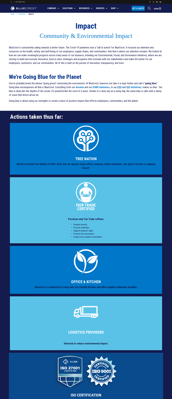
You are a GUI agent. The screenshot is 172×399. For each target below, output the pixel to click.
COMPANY (21, 14)
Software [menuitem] (55, 323)
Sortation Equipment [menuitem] (59, 311)
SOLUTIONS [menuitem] (67, 8)
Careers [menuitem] (130, 311)
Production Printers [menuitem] (59, 317)
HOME (12, 14)
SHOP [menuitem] (113, 8)
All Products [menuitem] (56, 299)
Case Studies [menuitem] (132, 317)
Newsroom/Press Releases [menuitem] (137, 353)
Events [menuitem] (129, 323)
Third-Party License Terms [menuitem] (24, 359)
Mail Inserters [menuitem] (57, 305)
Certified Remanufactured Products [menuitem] (65, 335)
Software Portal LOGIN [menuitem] (135, 365)
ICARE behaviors (101, 87)
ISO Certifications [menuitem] (58, 347)
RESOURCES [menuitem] (84, 8)
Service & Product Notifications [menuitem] (26, 365)
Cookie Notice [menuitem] (20, 305)
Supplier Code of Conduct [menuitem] (24, 347)
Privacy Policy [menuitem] (20, 329)
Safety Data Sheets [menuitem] (59, 341)
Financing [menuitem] (130, 329)
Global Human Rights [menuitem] (22, 323)
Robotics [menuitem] (55, 329)
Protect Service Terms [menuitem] (23, 335)
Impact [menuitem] (129, 335)
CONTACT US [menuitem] (131, 299)
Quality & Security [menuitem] (21, 341)
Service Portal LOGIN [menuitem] (134, 359)
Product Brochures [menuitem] (59, 353)
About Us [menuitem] (130, 305)
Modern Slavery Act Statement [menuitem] (26, 317)
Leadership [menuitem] (131, 341)
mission (80, 87)
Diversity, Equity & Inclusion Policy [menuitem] (27, 311)
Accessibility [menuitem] (20, 299)
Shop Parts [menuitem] (94, 299)
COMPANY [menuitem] (51, 8)
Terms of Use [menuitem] (20, 353)
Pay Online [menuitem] (93, 305)
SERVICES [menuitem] (100, 8)
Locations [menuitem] (130, 347)
